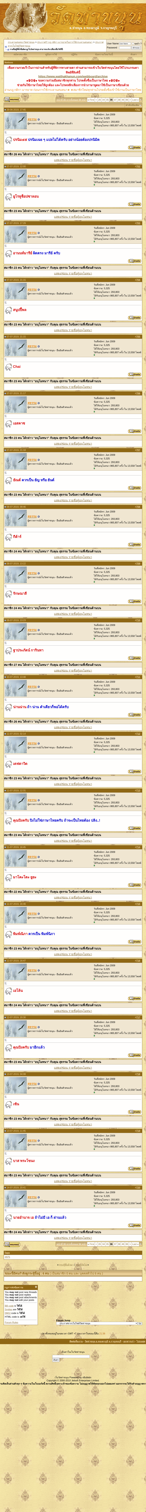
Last (135, 100)
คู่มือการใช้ (51, 54)
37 (115, 100)
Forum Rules (11, 1322)
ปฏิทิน (74, 54)
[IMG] (8, 1313)
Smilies (8, 1309)
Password (112, 47)
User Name (113, 43)
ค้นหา (134, 54)
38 (119, 100)
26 (99, 100)
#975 (7, 1257)
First (91, 100)
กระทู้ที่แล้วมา (66, 1265)
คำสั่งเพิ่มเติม (132, 105)
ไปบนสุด (141, 1341)
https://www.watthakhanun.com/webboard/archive (73, 76)
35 (107, 100)
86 (127, 100)
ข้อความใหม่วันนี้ (104, 54)
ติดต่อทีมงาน (76, 1341)
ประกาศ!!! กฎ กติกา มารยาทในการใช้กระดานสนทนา (64, 42)
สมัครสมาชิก (20, 54)
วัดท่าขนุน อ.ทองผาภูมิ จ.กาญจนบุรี (103, 1341)
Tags (7, 1253)
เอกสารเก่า (128, 1341)
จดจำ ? (137, 43)
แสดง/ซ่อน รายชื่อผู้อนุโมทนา (73, 160)
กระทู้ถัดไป (81, 1265)
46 (123, 100)
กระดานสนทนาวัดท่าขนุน (21, 42)
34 (103, 100)
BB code (9, 1306)
